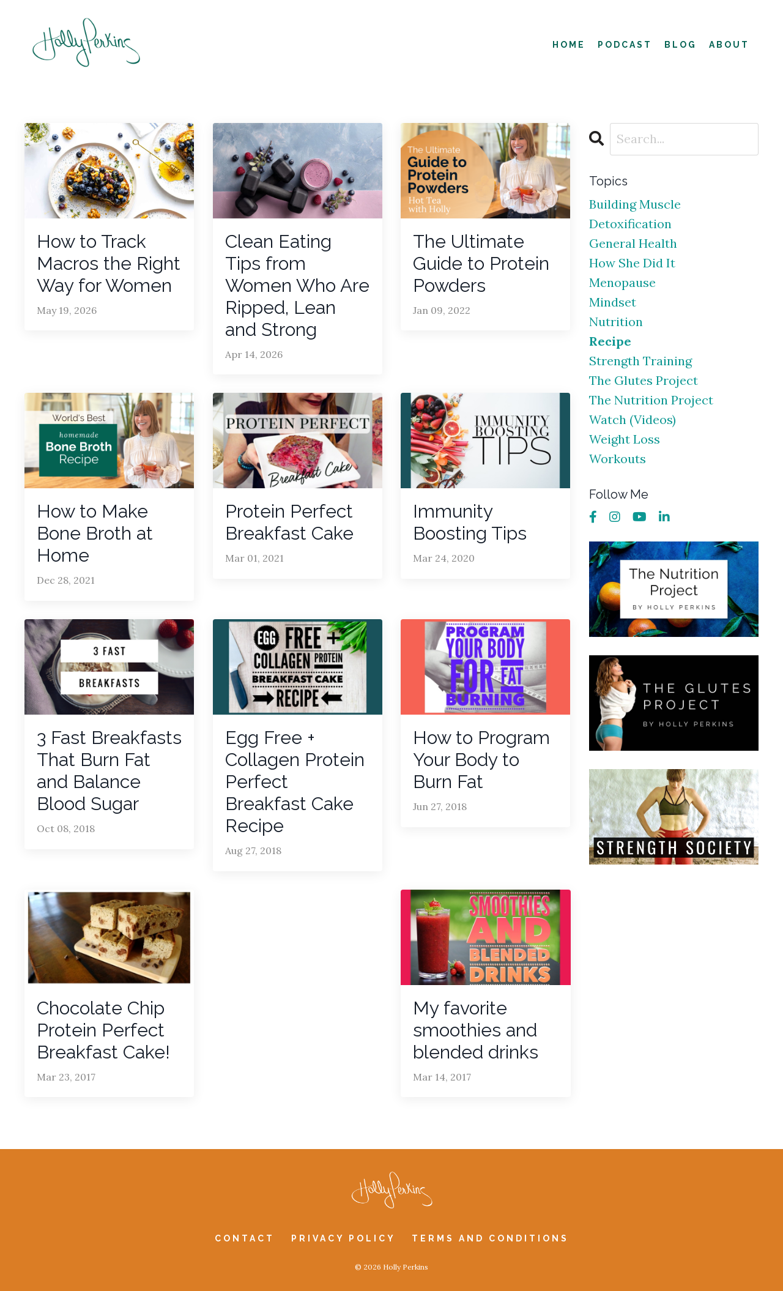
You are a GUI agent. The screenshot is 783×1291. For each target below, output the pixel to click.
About (729, 45)
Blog (680, 45)
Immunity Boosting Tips (470, 522)
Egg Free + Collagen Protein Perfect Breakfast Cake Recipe (295, 781)
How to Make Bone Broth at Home (95, 533)
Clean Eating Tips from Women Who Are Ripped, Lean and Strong (297, 285)
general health (633, 243)
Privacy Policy (345, 1238)
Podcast (625, 45)
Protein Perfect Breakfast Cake (289, 522)
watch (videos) (632, 419)
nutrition (616, 321)
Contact (245, 1238)
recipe (610, 341)
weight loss (624, 439)
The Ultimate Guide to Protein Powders (481, 263)
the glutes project (643, 380)
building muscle (635, 204)
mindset (612, 302)
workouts (617, 458)
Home (568, 45)
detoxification (630, 223)
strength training (640, 360)
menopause (622, 282)
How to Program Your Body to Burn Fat (481, 759)
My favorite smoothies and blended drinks (475, 1030)
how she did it (632, 262)
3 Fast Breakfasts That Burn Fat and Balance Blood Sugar (109, 770)
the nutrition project (651, 399)
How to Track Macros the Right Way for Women (108, 263)
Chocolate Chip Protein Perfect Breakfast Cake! (103, 1030)
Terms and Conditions (490, 1238)
